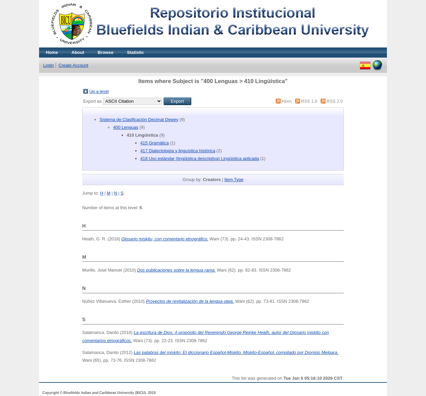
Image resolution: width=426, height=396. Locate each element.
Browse (105, 52)
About (78, 52)
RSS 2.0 (334, 101)
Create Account (73, 65)
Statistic (135, 52)
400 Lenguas (125, 127)
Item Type (233, 179)
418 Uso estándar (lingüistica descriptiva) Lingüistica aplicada (199, 158)
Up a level (99, 91)
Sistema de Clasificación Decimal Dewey (139, 119)
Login (48, 65)
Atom (287, 101)
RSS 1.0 (309, 101)
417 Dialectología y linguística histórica (177, 150)
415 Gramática (154, 142)
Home (52, 52)
